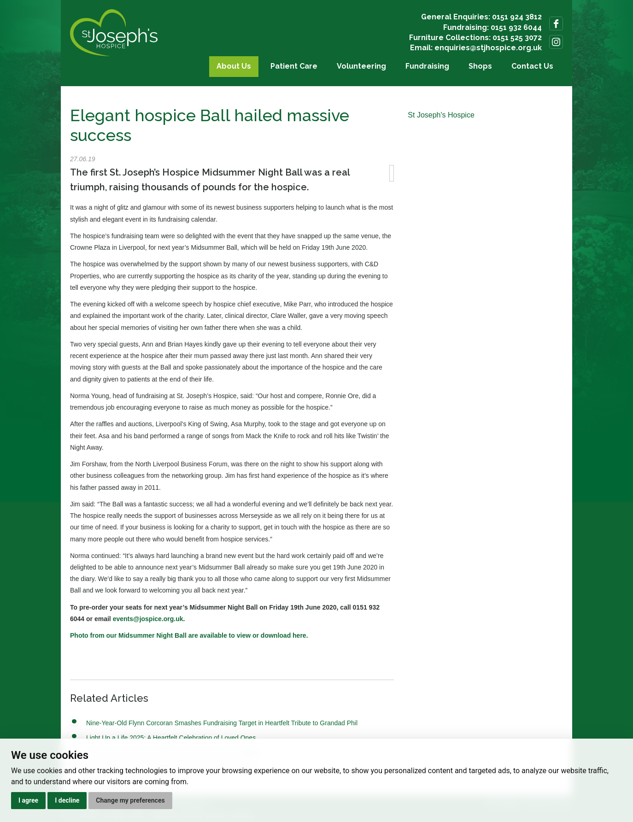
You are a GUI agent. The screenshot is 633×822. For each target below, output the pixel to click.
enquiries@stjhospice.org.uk (488, 47)
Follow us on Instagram (556, 42)
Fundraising (427, 66)
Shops (480, 66)
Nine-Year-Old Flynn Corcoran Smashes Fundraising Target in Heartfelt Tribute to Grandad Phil (222, 723)
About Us (234, 66)
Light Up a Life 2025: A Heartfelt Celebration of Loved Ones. (172, 737)
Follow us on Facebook (556, 23)
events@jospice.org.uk (148, 618)
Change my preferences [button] (130, 800)
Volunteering (361, 66)
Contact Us (532, 66)
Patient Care (293, 66)
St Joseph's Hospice (441, 115)
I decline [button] (67, 800)
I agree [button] (28, 800)
